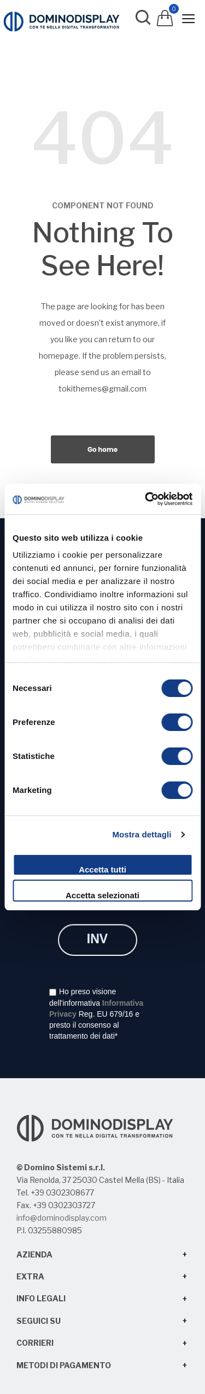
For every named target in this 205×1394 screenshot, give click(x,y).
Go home (102, 449)
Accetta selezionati (102, 895)
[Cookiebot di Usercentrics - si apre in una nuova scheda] (145, 499)
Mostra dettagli (141, 834)
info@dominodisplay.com (61, 1217)
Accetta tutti (102, 869)
